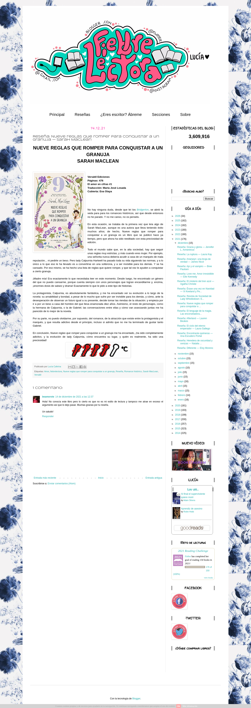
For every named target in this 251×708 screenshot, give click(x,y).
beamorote (48, 396)
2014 (178, 433)
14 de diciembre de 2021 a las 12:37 (74, 396)
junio (181, 376)
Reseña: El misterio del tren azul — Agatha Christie (195, 282)
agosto (182, 367)
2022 (178, 234)
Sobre (185, 114)
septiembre (184, 363)
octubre (182, 358)
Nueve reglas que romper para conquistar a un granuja (89, 371)
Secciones (161, 114)
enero (181, 399)
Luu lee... (193, 489)
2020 (178, 405)
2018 (178, 414)
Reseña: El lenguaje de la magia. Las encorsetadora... (194, 312)
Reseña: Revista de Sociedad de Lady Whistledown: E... (194, 297)
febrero (182, 395)
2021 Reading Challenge (193, 550)
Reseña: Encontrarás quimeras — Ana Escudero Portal (195, 334)
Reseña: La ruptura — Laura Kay (194, 254)
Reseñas (82, 114)
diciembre (183, 243)
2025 (178, 220)
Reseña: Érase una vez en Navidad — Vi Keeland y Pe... (195, 290)
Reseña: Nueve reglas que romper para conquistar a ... (195, 305)
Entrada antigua (154, 477)
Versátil (37, 375)
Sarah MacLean (150, 371)
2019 (178, 410)
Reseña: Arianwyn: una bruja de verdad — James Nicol (194, 260)
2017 (178, 419)
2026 (178, 216)
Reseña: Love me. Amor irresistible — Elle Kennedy (195, 275)
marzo (181, 390)
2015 (178, 428)
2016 (178, 423)
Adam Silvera (189, 500)
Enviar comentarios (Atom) (61, 483)
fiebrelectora (56, 371)
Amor (46, 371)
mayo (181, 381)
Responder (48, 416)
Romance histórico (133, 371)
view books (208, 578)
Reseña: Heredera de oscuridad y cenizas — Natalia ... (194, 342)
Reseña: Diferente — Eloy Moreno (195, 348)
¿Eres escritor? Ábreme (121, 114)
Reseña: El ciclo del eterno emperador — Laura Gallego (193, 327)
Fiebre (188, 556)
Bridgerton (143, 209)
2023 (178, 229)
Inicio (101, 477)
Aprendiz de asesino (191, 508)
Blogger (136, 698)
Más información (190, 706)
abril (180, 386)
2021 (178, 239)
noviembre (183, 353)
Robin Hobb (189, 512)
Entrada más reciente (45, 477)
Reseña (119, 371)
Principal (57, 114)
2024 (178, 225)
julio (180, 372)
